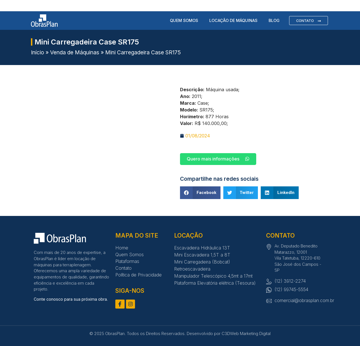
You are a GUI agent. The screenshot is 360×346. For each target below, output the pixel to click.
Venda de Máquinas (74, 52)
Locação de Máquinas (233, 20)
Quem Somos (184, 20)
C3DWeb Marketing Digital (246, 333)
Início (37, 52)
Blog (274, 20)
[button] (200, 192)
